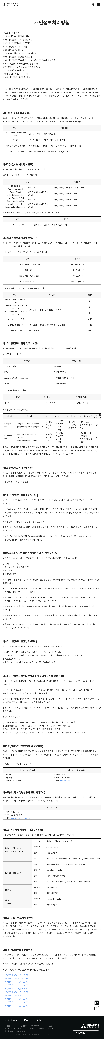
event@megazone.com (21, 818)
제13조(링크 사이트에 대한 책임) (16, 74)
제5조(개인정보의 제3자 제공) (15, 46)
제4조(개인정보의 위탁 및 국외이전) (18, 43)
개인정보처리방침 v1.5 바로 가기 (16, 992)
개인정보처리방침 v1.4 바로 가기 (16, 989)
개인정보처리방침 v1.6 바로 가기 (16, 995)
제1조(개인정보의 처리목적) (14, 33)
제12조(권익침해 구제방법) (14, 70)
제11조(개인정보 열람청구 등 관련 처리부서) (21, 67)
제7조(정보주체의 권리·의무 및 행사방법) (20, 53)
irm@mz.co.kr (66, 781)
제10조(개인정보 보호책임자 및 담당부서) (20, 63)
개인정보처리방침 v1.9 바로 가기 (16, 1006)
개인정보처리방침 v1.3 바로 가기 (16, 985)
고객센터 (38, 1020)
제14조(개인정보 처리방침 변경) (16, 77)
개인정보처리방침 (11, 1020)
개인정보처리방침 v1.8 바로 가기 (16, 1002)
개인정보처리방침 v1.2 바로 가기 (16, 982)
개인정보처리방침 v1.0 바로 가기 (16, 975)
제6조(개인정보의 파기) (13, 50)
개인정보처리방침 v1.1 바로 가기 (16, 978)
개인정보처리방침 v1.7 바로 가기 (16, 999)
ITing (26, 1020)
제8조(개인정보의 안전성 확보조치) (18, 57)
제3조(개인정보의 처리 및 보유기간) (18, 40)
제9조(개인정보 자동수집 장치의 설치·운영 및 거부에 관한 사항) (29, 60)
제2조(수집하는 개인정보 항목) (16, 36)
